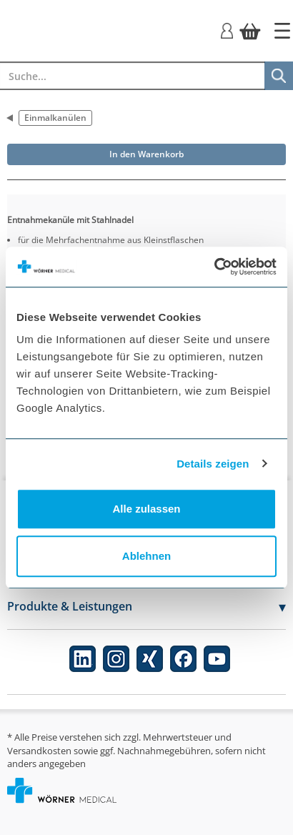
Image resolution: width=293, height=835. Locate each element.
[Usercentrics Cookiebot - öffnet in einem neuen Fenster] (214, 266)
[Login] (227, 29)
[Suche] (278, 75)
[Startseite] (282, 31)
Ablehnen (146, 556)
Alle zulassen (146, 509)
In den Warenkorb (146, 154)
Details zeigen (213, 464)
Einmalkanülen (55, 118)
